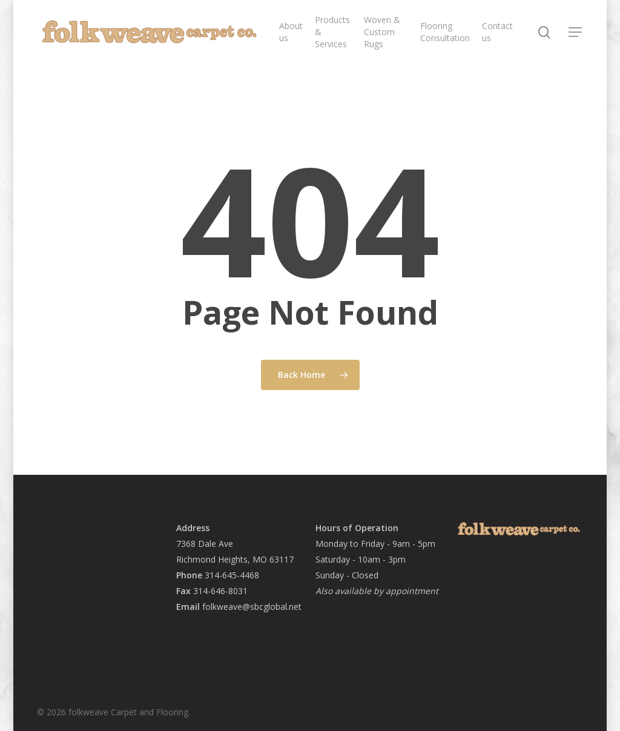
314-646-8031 (220, 591)
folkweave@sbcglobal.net (251, 606)
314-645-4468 (232, 575)
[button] (576, 32)
